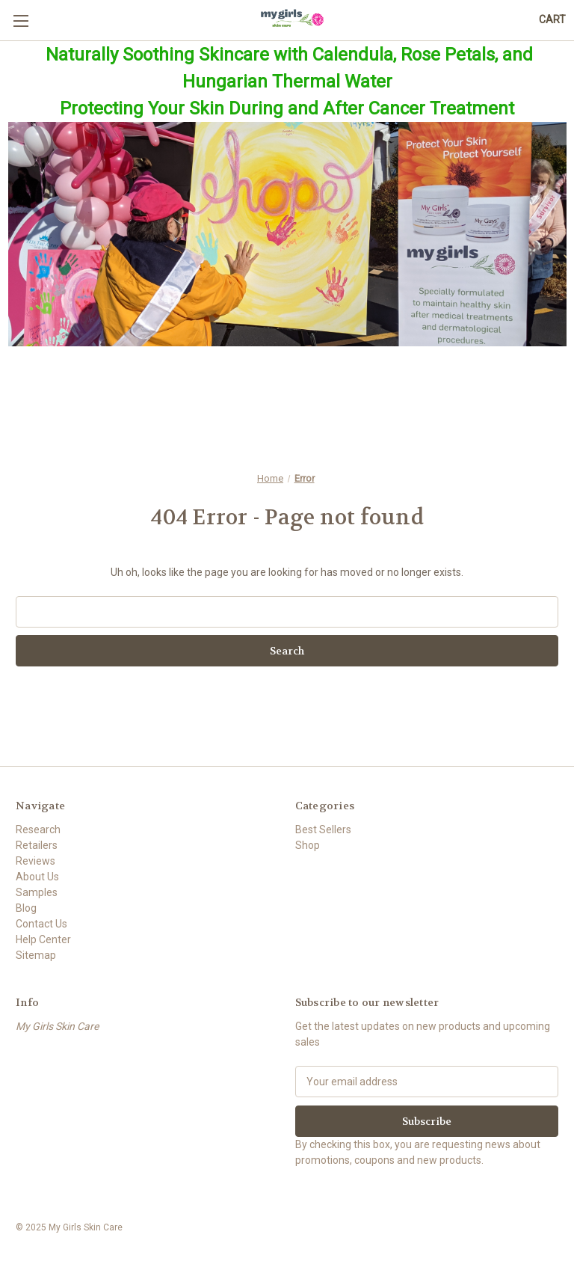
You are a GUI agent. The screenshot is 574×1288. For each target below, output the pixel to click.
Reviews (35, 861)
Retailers (37, 845)
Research (38, 829)
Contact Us (41, 924)
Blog (26, 908)
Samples (37, 892)
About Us (37, 877)
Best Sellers (323, 829)
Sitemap (36, 955)
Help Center (43, 939)
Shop (307, 845)
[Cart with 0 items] (552, 19)
